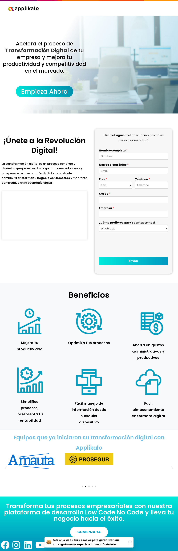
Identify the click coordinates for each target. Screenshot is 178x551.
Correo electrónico (114, 165)
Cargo (104, 194)
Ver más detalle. (106, 544)
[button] (5, 468)
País (103, 179)
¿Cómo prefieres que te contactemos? (128, 223)
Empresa (106, 208)
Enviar (133, 261)
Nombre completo (113, 151)
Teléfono (142, 179)
